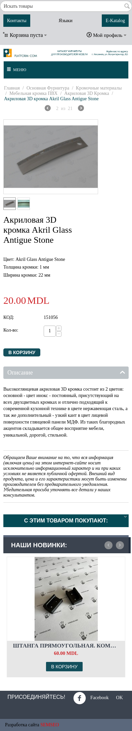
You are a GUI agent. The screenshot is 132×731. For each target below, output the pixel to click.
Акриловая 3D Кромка (86, 93)
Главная (12, 88)
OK (117, 698)
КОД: (8, 317)
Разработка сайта (22, 724)
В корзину (21, 352)
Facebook (91, 698)
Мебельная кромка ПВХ (33, 93)
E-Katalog (115, 20)
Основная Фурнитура (48, 88)
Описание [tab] (66, 372)
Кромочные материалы (99, 88)
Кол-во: (10, 330)
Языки (65, 20)
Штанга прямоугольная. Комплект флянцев (66, 645)
